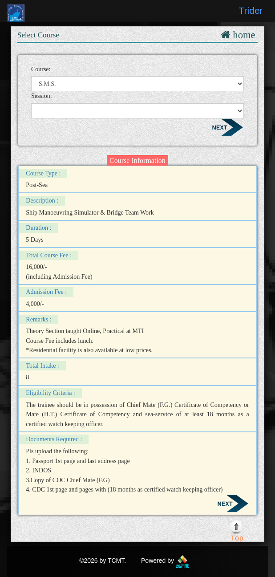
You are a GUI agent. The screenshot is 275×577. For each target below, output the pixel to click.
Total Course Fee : (49, 255)
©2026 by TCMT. (102, 560)
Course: (41, 69)
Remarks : (38, 319)
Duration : (38, 227)
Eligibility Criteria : (50, 393)
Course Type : (43, 173)
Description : (42, 200)
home (242, 35)
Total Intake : (42, 365)
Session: (41, 96)
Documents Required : (54, 439)
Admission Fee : (46, 291)
